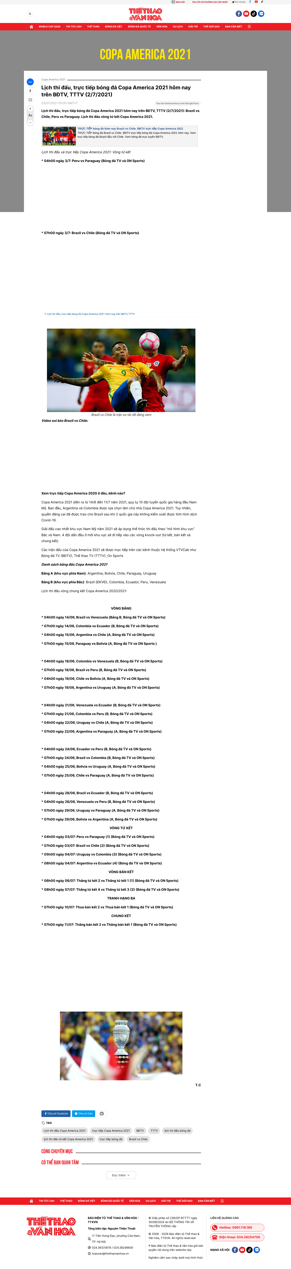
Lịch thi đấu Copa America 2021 (65, 1130)
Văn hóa (161, 26)
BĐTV (140, 1130)
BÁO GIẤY (180, 2)
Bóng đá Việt (113, 26)
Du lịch (178, 26)
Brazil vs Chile (138, 1139)
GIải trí (193, 26)
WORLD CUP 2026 (49, 26)
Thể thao (93, 26)
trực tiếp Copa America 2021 (111, 1130)
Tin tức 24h (73, 26)
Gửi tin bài (239, 2)
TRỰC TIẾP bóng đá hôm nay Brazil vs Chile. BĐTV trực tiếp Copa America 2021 (130, 128)
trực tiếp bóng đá (111, 1139)
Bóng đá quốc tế (139, 26)
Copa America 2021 (145, 51)
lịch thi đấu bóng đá (177, 1130)
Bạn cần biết (233, 26)
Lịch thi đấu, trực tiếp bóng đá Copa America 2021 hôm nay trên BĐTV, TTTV (91, 314)
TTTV (154, 1130)
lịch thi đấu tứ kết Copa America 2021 (68, 1139)
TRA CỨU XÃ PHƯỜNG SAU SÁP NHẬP (210, 2)
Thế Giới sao (211, 26)
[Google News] (178, 104)
